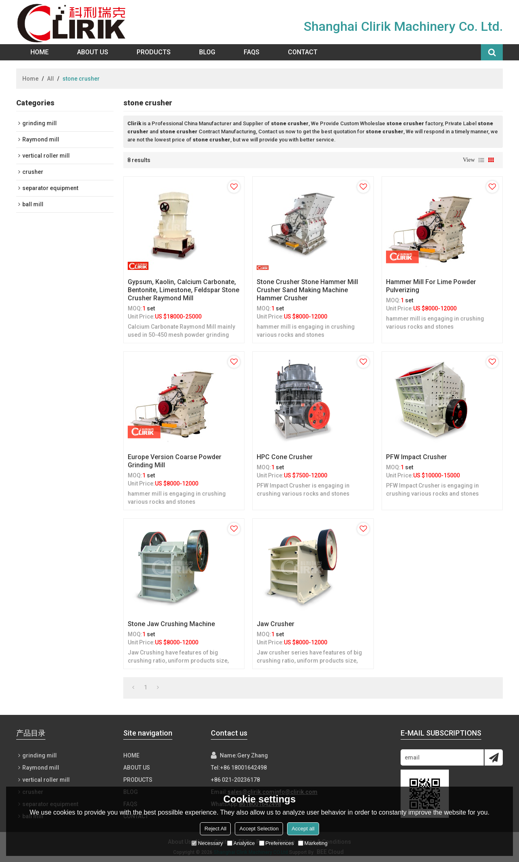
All (50, 78)
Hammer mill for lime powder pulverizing (431, 286)
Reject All (215, 829)
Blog (207, 52)
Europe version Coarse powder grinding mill (174, 461)
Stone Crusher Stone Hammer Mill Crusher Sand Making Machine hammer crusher (307, 290)
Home (39, 52)
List (481, 160)
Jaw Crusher (275, 624)
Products (154, 52)
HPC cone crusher (285, 457)
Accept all (303, 829)
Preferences (276, 843)
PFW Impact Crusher (416, 457)
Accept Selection (259, 829)
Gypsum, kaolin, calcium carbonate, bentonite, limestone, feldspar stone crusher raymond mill (183, 290)
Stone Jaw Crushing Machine (171, 624)
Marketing (313, 843)
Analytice (241, 843)
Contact (302, 52)
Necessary (207, 843)
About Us (92, 52)
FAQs (252, 52)
